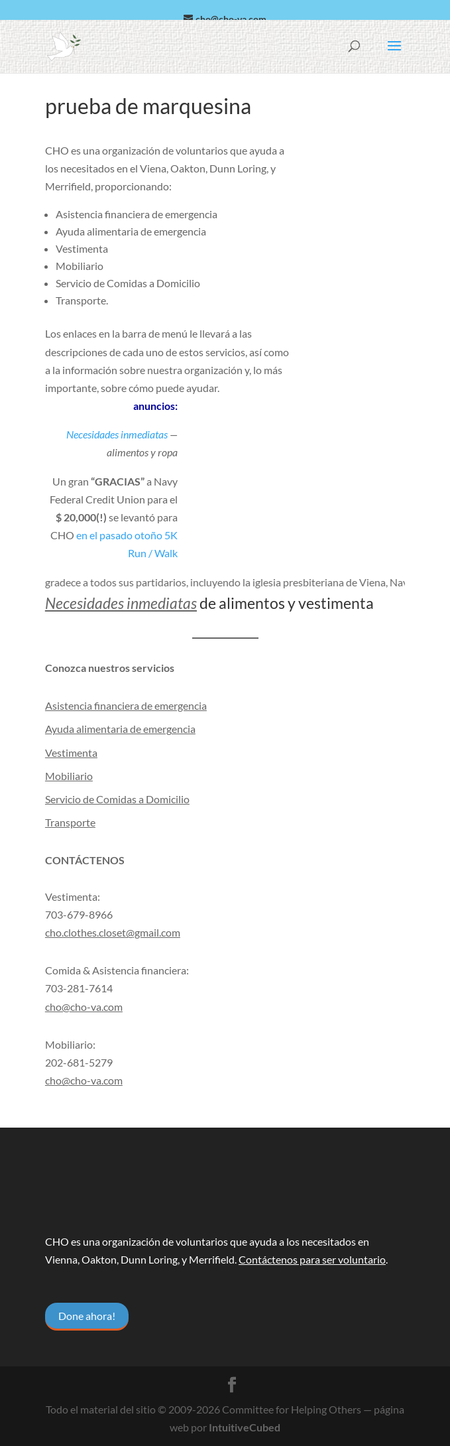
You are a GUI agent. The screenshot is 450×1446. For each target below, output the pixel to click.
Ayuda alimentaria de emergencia (120, 728)
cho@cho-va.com (84, 1080)
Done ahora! (86, 1315)
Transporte (70, 822)
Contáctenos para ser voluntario (312, 1259)
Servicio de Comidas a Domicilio (117, 799)
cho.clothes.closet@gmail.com (112, 932)
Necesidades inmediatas (117, 434)
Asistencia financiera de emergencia (126, 705)
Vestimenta (71, 752)
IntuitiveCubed (244, 1427)
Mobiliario (69, 775)
